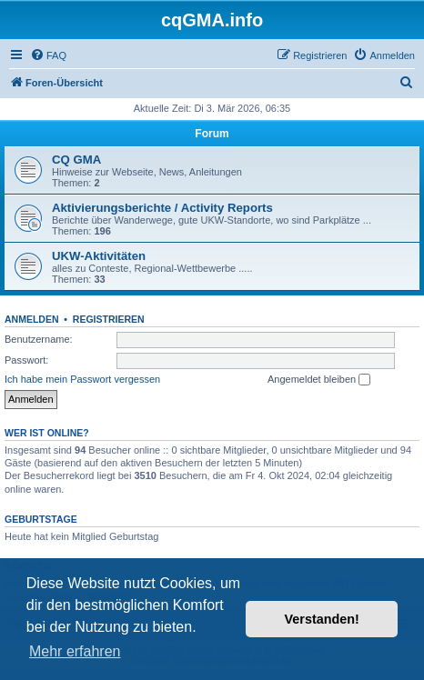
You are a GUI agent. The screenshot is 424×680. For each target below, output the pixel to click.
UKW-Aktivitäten (99, 256)
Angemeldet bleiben (319, 380)
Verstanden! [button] (322, 619)
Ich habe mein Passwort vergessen (82, 379)
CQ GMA (76, 159)
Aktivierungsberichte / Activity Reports (162, 208)
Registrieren (109, 319)
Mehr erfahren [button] (75, 651)
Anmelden (32, 319)
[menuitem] (48, 55)
